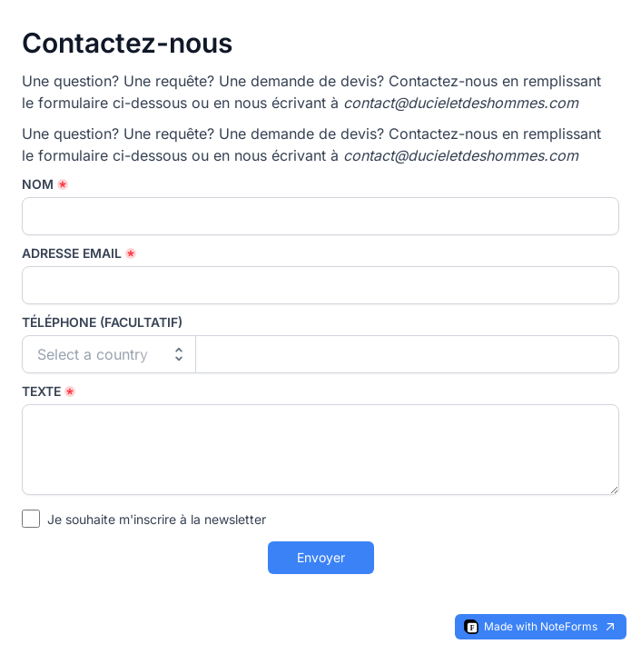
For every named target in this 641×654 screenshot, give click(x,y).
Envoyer (321, 557)
